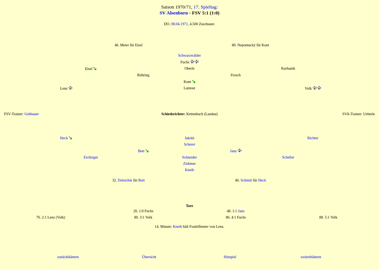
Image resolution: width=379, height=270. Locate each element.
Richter (313, 138)
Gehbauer (31, 114)
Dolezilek (125, 180)
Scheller (288, 157)
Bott (141, 151)
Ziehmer (189, 163)
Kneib (189, 170)
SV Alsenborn (174, 13)
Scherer (189, 144)
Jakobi (189, 138)
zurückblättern (68, 257)
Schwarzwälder (189, 55)
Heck (64, 138)
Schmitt (246, 180)
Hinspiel (230, 257)
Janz (233, 151)
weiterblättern (311, 257)
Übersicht (149, 257)
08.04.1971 (179, 24)
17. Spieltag (205, 7)
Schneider (189, 157)
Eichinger (91, 157)
